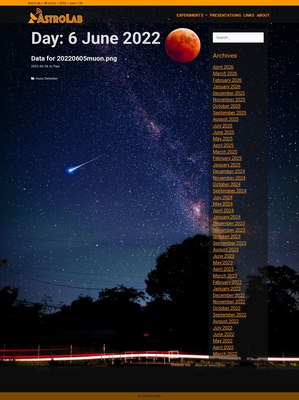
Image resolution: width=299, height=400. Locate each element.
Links (249, 15)
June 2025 (223, 132)
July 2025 (222, 125)
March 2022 (225, 353)
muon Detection (47, 78)
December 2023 (229, 223)
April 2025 (223, 145)
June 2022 (223, 334)
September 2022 (229, 314)
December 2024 (229, 171)
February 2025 (227, 158)
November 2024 (229, 177)
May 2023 (223, 262)
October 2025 (226, 106)
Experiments (193, 15)
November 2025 (229, 99)
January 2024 (226, 217)
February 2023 (227, 282)
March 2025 (225, 151)
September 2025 (229, 112)
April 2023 (223, 269)
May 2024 (223, 203)
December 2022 (229, 295)
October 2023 (226, 236)
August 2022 (226, 321)
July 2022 (222, 327)
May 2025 (223, 138)
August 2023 (226, 249)
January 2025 (226, 164)
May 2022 (223, 340)
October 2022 (226, 308)
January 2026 (226, 86)
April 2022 (223, 347)
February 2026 (227, 80)
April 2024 (223, 210)
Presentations (225, 15)
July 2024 (222, 197)
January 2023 (226, 288)
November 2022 (229, 301)
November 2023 (229, 230)
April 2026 (223, 67)
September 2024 (229, 190)
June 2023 (223, 256)
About (263, 15)
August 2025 (226, 119)
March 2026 (225, 73)
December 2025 (229, 93)
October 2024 (226, 184)
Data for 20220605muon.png (74, 58)
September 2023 (229, 243)
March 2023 (225, 275)
